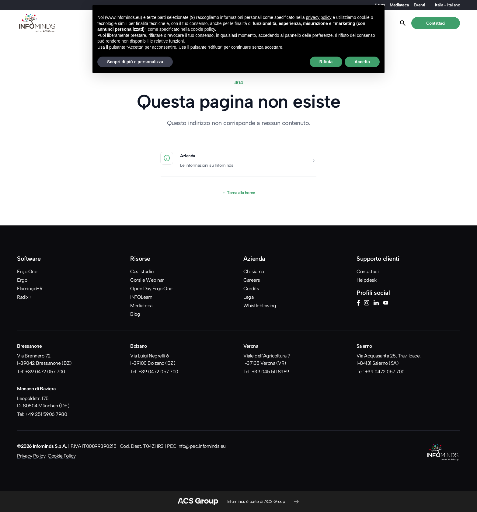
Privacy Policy (31, 456)
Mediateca (399, 5)
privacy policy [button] (319, 17)
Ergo (22, 280)
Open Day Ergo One (151, 288)
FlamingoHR (29, 288)
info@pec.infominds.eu (201, 446)
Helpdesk (366, 280)
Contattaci (367, 271)
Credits (251, 288)
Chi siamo (253, 271)
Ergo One (27, 271)
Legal (249, 297)
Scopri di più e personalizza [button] (135, 61)
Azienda (187, 155)
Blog (135, 314)
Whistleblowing (259, 305)
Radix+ (24, 297)
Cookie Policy (62, 456)
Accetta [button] (362, 61)
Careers (251, 280)
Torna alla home (238, 192)
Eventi (419, 5)
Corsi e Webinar (147, 280)
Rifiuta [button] (326, 61)
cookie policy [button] (203, 29)
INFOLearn (141, 297)
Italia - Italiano (447, 5)
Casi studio (142, 271)
